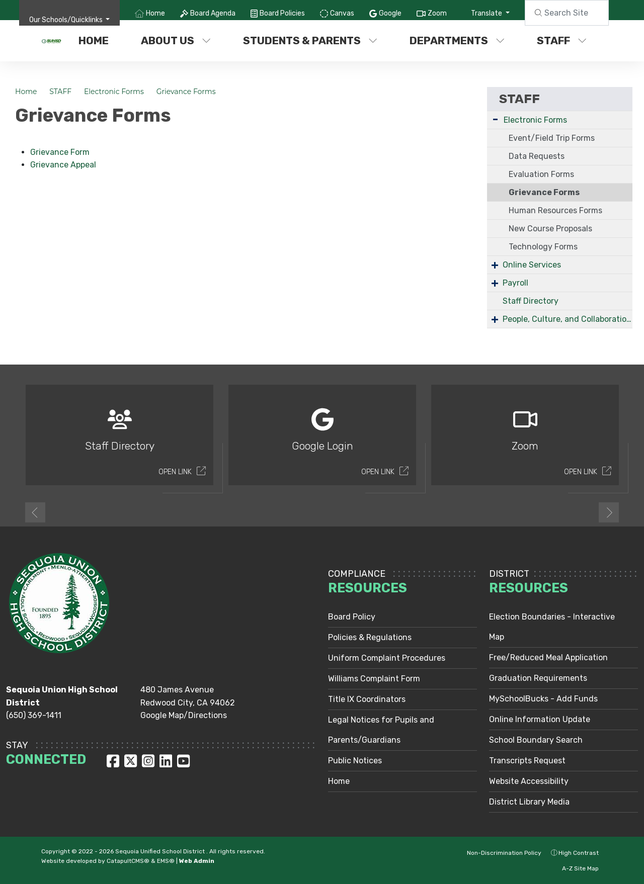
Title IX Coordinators (367, 699)
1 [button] (314, 511)
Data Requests (537, 156)
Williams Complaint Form (374, 678)
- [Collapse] (495, 119)
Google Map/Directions (183, 715)
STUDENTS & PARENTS (310, 40)
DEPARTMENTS (457, 40)
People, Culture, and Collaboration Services (567, 319)
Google (390, 13)
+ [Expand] (495, 264)
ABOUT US (176, 40)
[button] (69, 20)
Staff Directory (530, 301)
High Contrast (578, 852)
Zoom (437, 13)
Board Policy (351, 617)
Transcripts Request (527, 760)
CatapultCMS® (128, 860)
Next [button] (609, 512)
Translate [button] (487, 13)
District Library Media (529, 802)
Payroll (515, 283)
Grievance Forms (186, 91)
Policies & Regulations (370, 637)
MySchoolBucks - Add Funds (543, 698)
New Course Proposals (550, 228)
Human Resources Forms (555, 210)
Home (155, 13)
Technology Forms (543, 246)
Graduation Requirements (538, 678)
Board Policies (282, 13)
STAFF (562, 40)
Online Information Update (539, 719)
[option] (119, 439)
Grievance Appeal (63, 164)
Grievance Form (60, 152)
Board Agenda (212, 13)
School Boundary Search (536, 740)
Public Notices (355, 760)
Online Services (532, 265)
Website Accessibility (529, 781)
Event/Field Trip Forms (552, 138)
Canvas (342, 13)
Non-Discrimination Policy (498, 852)
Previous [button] (35, 512)
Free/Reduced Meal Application (548, 657)
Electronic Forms (114, 91)
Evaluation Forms (541, 174)
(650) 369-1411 (33, 715)
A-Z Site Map (575, 868)
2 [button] (330, 511)
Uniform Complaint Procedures (386, 658)
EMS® (166, 860)
